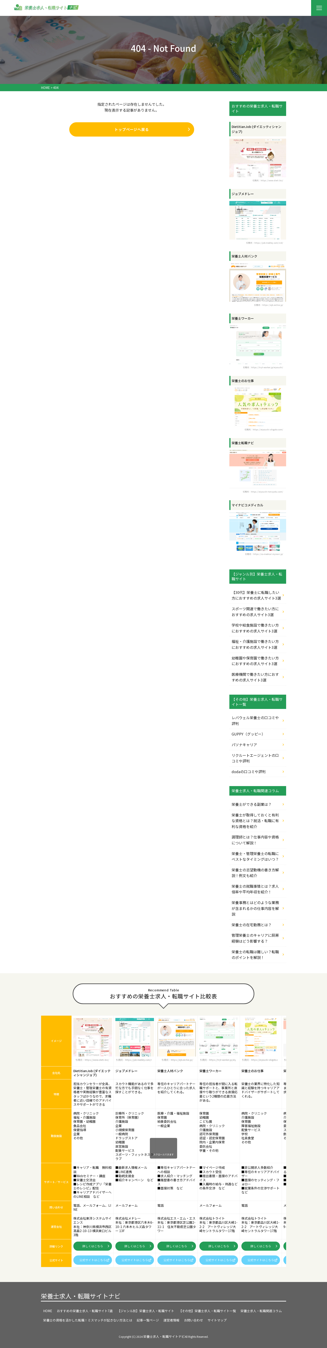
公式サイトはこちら (94, 1260)
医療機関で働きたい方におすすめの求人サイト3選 (255, 677)
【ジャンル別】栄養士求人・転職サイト (145, 1311)
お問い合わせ (193, 1320)
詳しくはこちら (95, 1246)
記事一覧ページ (148, 1320)
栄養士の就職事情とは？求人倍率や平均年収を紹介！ (255, 889)
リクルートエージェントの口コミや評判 (255, 758)
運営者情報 (171, 1320)
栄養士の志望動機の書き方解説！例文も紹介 (255, 872)
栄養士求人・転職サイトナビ (81, 1296)
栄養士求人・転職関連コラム (261, 1311)
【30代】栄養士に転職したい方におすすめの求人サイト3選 (256, 595)
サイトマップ (217, 1320)
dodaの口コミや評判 (249, 771)
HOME (47, 1311)
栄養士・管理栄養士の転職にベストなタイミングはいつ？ (255, 856)
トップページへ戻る (152, 129)
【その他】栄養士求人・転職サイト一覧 (207, 1311)
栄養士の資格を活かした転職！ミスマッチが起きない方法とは (87, 1320)
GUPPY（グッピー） (248, 734)
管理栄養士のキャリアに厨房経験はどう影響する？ (255, 938)
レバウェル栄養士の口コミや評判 (255, 720)
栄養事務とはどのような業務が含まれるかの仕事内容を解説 (255, 908)
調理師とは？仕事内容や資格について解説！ (255, 840)
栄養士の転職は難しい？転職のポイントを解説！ (255, 954)
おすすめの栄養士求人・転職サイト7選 (85, 1311)
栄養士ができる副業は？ (252, 804)
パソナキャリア (244, 744)
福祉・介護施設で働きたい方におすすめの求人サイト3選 (255, 644)
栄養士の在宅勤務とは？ (252, 924)
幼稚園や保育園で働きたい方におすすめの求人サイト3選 (255, 661)
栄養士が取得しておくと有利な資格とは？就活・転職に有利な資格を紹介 (255, 820)
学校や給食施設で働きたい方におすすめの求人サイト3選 (255, 628)
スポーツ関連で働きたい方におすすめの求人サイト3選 (255, 611)
